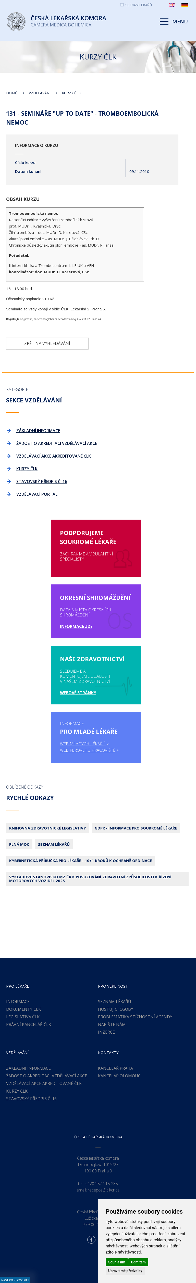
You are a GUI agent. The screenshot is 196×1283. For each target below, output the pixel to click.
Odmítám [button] (138, 1262)
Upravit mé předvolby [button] (125, 1271)
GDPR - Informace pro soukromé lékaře (136, 780)
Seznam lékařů (54, 797)
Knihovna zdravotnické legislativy (47, 780)
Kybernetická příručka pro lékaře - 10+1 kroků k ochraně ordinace (80, 813)
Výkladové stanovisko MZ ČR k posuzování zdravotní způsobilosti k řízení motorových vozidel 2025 (90, 831)
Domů (12, 92)
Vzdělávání (40, 92)
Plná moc (19, 797)
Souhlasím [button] (116, 1262)
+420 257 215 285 (101, 1136)
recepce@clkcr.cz (103, 1143)
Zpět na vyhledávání (47, 343)
